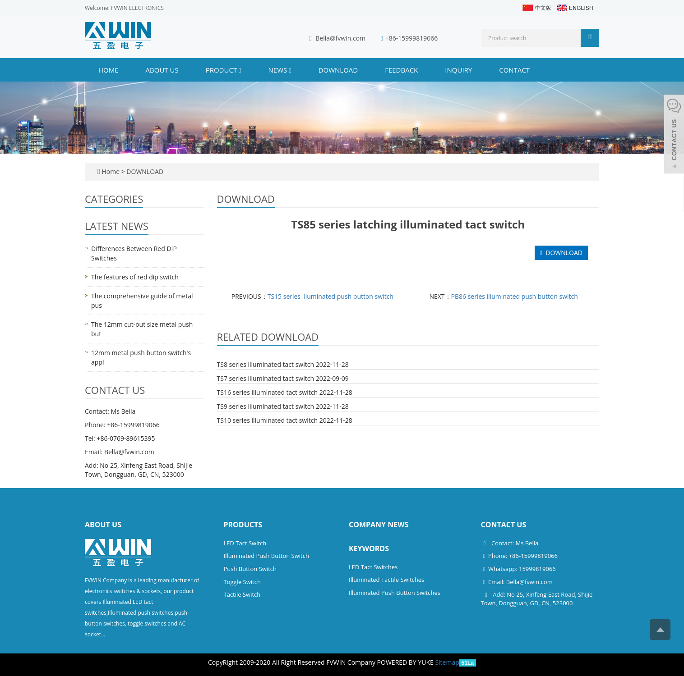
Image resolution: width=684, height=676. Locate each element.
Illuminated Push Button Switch (266, 556)
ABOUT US (162, 69)
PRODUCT (223, 69)
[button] (240, 69)
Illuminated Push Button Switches (394, 593)
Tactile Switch (242, 594)
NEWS (279, 69)
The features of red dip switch (135, 277)
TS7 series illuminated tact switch (265, 378)
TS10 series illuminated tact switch (267, 420)
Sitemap (447, 662)
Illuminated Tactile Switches (386, 580)
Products (243, 525)
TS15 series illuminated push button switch (330, 296)
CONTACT (514, 69)
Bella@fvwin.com (340, 38)
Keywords (369, 548)
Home (108, 69)
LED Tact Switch (245, 543)
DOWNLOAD (338, 69)
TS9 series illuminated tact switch (265, 406)
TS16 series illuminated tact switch (267, 392)
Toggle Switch (242, 582)
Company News (379, 525)
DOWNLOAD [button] (561, 252)
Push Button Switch (250, 569)
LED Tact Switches (373, 567)
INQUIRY (458, 69)
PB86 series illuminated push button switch (514, 296)
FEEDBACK (401, 69)
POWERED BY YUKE (406, 662)
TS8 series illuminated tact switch (265, 364)
